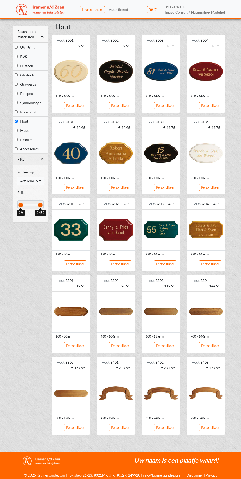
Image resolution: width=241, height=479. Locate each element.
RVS (21, 56)
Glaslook (24, 75)
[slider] (20, 205)
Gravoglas (25, 84)
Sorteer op (25, 172)
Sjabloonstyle (28, 102)
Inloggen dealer (92, 9)
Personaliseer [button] (75, 105)
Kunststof (25, 112)
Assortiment (118, 9)
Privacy (211, 475)
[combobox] (30, 181)
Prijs (20, 192)
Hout (21, 121)
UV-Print (25, 47)
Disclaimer (194, 475)
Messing (24, 130)
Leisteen (24, 66)
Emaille (23, 139)
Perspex (24, 93)
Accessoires (27, 149)
